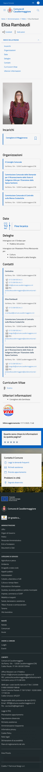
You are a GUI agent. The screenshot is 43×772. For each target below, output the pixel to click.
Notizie (4, 624)
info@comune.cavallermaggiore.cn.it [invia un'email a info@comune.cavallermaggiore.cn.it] (19, 285)
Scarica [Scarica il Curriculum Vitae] (9, 388)
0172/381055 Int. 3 (13, 279)
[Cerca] (38, 10)
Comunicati (5, 628)
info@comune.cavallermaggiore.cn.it (20, 674)
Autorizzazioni (6, 575)
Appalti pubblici (7, 571)
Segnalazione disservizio (10, 718)
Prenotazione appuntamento (12, 714)
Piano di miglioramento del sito (13, 744)
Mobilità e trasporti (8, 597)
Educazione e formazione (10, 586)
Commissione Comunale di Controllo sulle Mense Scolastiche (19, 197)
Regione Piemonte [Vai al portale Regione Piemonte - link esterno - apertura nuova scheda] (8, 3)
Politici (3, 536)
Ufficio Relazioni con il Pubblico (13, 671)
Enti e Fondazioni (7, 544)
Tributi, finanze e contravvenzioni (13, 604)
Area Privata (6, 753)
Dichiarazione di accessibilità (12, 740)
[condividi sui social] (6, 32)
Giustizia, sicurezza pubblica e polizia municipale (19, 590)
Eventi (3, 648)
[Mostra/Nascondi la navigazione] (4, 10)
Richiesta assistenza (9, 722)
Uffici (3, 529)
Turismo (4, 608)
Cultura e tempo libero (9, 582)
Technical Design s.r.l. (17, 766)
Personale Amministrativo (11, 540)
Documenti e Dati (8, 547)
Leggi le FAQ (6, 711)
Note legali (5, 736)
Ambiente (5, 564)
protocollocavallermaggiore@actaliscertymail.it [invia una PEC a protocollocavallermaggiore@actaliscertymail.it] (20, 291)
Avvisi (3, 632)
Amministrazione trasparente (12, 725)
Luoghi (3, 644)
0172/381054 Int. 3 (13, 282)
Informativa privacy (8, 729)
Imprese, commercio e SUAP (12, 593)
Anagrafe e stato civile (9, 567)
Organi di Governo (8, 533)
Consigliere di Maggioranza (16, 137)
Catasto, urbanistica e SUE (11, 579)
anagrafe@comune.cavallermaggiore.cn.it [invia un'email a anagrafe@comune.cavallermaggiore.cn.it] (20, 333)
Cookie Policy (6, 733)
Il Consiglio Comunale (13, 162)
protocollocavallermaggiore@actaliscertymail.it (23, 677)
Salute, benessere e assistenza (13, 601)
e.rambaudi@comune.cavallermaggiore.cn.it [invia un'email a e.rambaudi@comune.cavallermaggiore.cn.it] (19, 311)
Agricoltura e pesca (8, 560)
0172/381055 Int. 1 (13, 330)
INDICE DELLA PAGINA (21, 40)
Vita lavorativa (6, 612)
